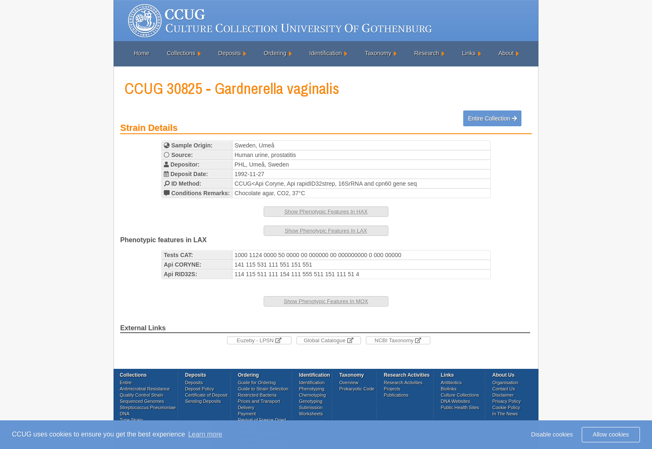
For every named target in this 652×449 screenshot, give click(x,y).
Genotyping (310, 401)
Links (469, 53)
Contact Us (503, 388)
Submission (311, 407)
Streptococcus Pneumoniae (148, 407)
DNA (124, 413)
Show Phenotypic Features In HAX (326, 212)
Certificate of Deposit (206, 395)
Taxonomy (378, 53)
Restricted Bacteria (257, 395)
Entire (126, 382)
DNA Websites (455, 401)
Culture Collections (460, 395)
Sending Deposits (203, 401)
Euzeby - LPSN (259, 340)
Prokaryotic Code (356, 388)
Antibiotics (451, 382)
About (506, 53)
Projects (392, 388)
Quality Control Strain (141, 395)
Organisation (505, 382)
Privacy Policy (506, 401)
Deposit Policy (199, 388)
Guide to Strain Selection (263, 388)
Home (141, 53)
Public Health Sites (460, 407)
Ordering (275, 53)
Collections (181, 53)
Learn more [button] (205, 434)
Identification (325, 53)
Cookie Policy (506, 407)
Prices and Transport (259, 401)
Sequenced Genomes (142, 401)
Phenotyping (311, 388)
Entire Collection (492, 118)
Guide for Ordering (257, 382)
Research (426, 53)
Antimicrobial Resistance (145, 388)
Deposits (229, 53)
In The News (505, 413)
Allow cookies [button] (611, 434)
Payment (247, 413)
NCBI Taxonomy (398, 340)
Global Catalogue (328, 340)
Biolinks (449, 388)
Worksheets (311, 413)
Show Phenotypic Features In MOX (326, 301)
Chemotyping (312, 395)
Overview (348, 382)
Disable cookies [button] (552, 434)
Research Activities (403, 382)
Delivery (246, 407)
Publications (396, 395)
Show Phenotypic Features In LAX (326, 231)
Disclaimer (503, 395)
